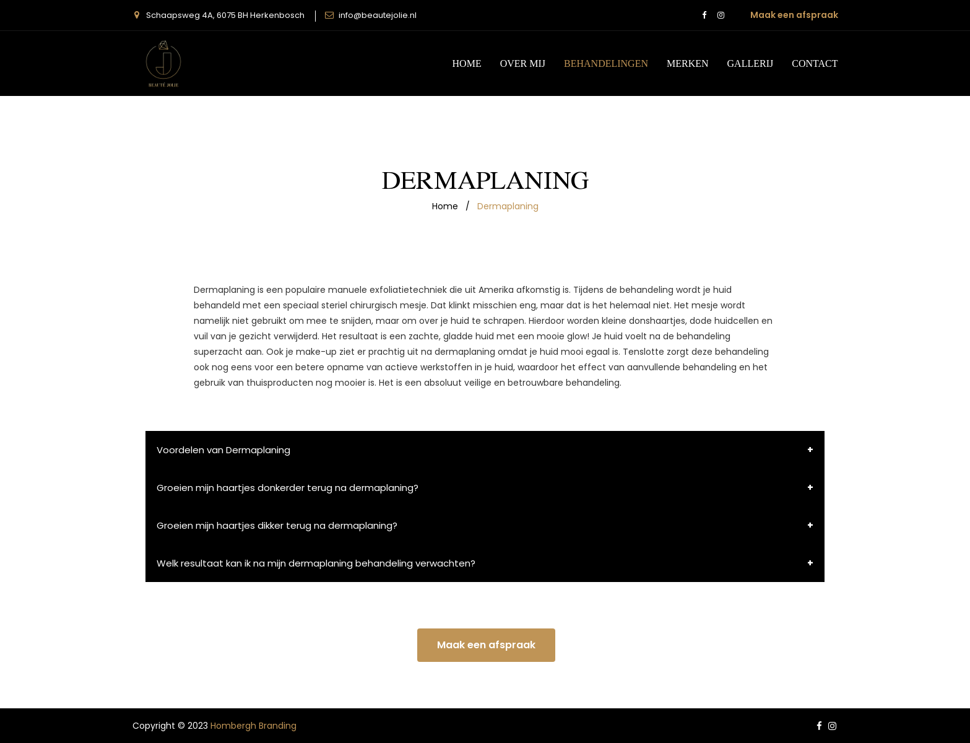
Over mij (522, 63)
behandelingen (606, 63)
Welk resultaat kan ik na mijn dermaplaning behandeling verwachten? (316, 563)
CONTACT (815, 63)
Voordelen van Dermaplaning (223, 449)
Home (467, 63)
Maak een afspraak (794, 15)
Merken (688, 63)
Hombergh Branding (253, 725)
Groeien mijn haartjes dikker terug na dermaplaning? (277, 525)
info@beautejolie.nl (378, 15)
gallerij (750, 63)
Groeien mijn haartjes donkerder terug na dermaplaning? (287, 487)
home (445, 206)
